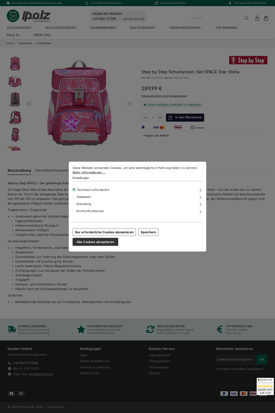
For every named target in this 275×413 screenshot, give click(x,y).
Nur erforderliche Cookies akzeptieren (104, 232)
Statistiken (83, 197)
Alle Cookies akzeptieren (95, 242)
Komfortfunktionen (90, 211)
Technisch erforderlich (92, 190)
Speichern (148, 232)
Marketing (83, 204)
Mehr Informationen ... (89, 172)
